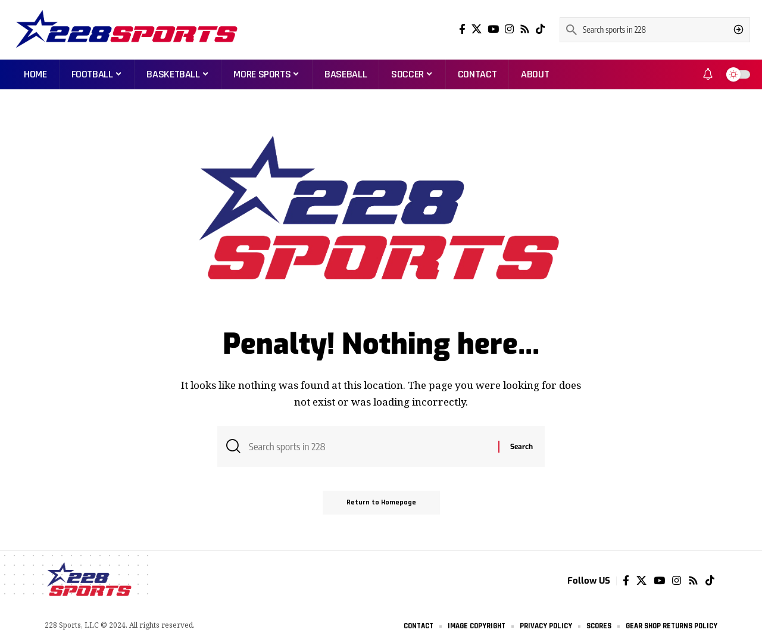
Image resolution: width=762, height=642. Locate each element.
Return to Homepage (381, 502)
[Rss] (525, 29)
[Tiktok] (540, 29)
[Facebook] (462, 29)
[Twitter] (477, 29)
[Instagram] (509, 29)
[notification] (708, 74)
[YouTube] (493, 29)
